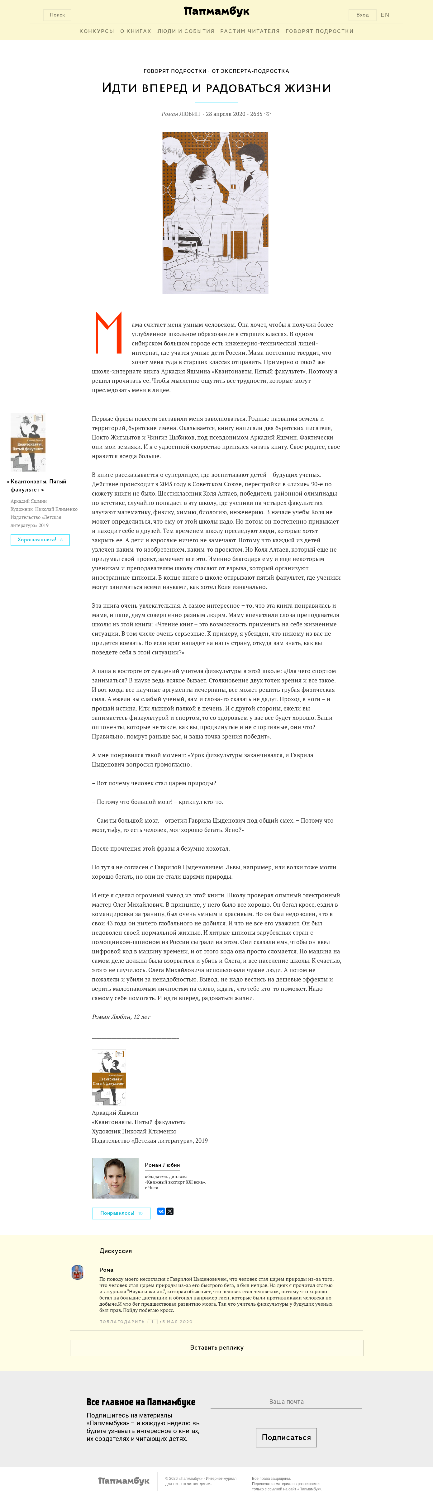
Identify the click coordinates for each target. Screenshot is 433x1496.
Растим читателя (250, 32)
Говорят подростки (320, 32)
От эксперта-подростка (250, 71)
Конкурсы (97, 32)
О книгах (136, 32)
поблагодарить (123, 1322)
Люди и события (186, 32)
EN (385, 15)
